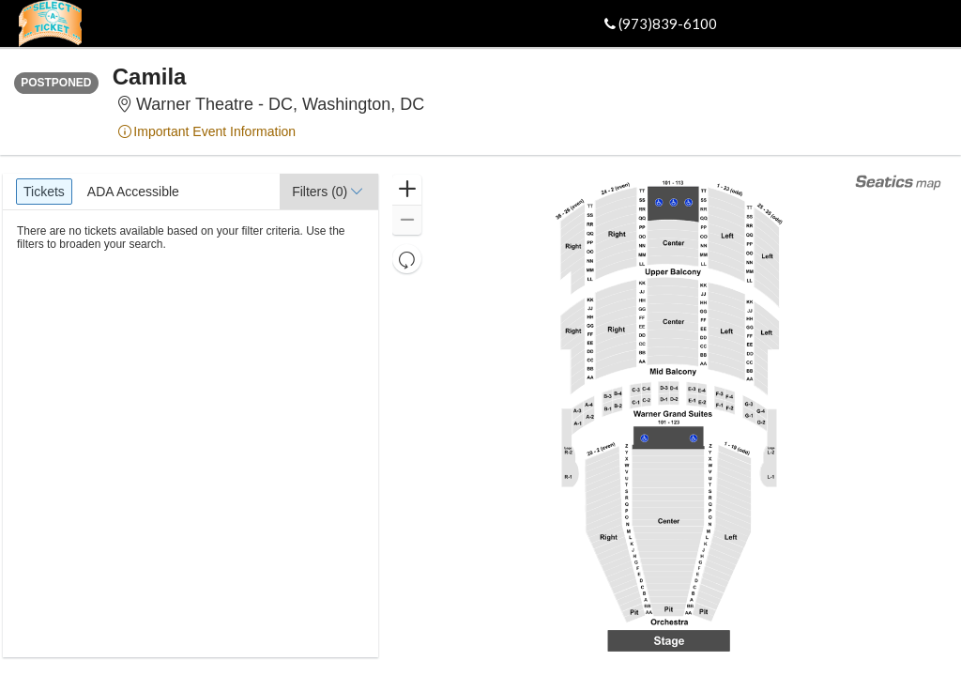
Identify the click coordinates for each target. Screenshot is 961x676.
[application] (668, 415)
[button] (329, 191)
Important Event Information (206, 131)
